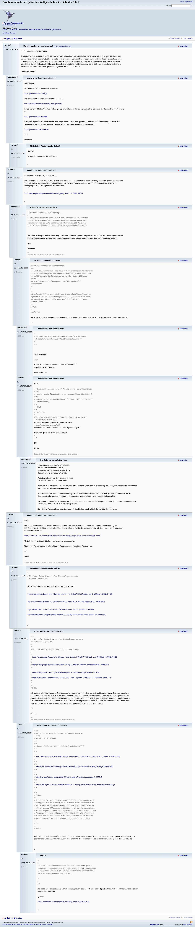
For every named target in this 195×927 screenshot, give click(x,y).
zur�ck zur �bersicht (13, 39)
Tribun (5, 29)
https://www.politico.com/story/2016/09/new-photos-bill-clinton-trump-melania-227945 (60, 610)
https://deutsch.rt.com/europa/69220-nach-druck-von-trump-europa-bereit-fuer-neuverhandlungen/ (62, 536)
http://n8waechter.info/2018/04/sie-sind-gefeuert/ (43, 104)
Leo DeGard (13, 29)
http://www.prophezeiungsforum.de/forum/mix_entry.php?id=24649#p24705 (53, 193)
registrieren (188, 1)
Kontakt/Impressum (9, 25)
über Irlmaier (46, 29)
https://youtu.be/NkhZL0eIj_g (35, 93)
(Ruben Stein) (56, 29)
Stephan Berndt (34, 29)
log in (182, 1)
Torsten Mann (23, 29)
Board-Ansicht (186, 38)
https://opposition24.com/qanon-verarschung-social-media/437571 (63, 902)
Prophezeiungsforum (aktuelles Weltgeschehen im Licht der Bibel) (24, 924)
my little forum (187, 924)
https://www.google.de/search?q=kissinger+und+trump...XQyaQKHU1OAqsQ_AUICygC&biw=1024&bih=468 (69, 594)
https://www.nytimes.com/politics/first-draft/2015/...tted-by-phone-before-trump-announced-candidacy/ (66, 615)
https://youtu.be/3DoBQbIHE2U (36, 129)
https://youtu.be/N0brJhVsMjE (35, 117)
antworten (184, 46)
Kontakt (49, 924)
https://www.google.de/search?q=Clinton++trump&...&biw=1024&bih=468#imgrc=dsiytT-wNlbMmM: (66, 602)
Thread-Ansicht (174, 38)
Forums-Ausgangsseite (13, 23)
